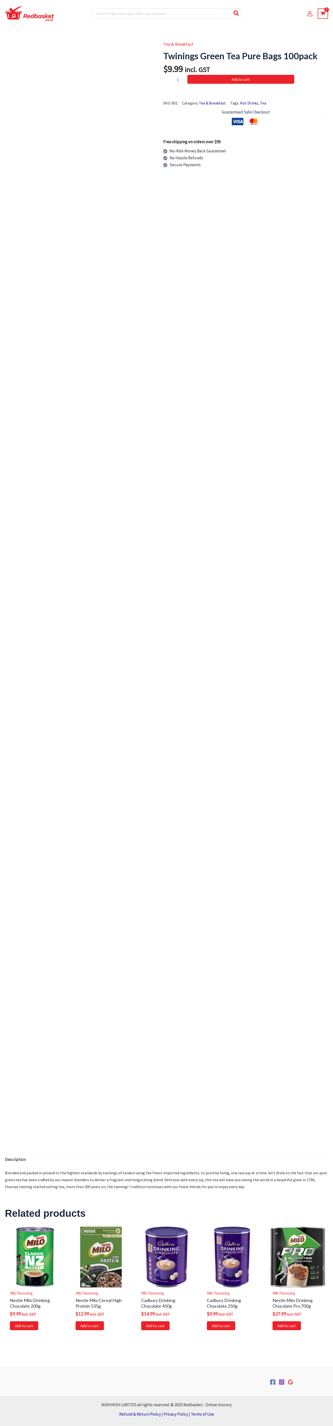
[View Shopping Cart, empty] (323, 13)
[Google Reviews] (291, 1382)
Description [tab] (15, 1159)
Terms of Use (202, 1414)
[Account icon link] (310, 14)
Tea (263, 103)
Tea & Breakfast (178, 44)
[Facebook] (273, 1382)
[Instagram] (282, 1382)
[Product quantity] (178, 80)
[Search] (236, 14)
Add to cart (241, 79)
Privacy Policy (176, 1414)
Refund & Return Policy (140, 1414)
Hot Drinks (249, 103)
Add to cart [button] (24, 1325)
